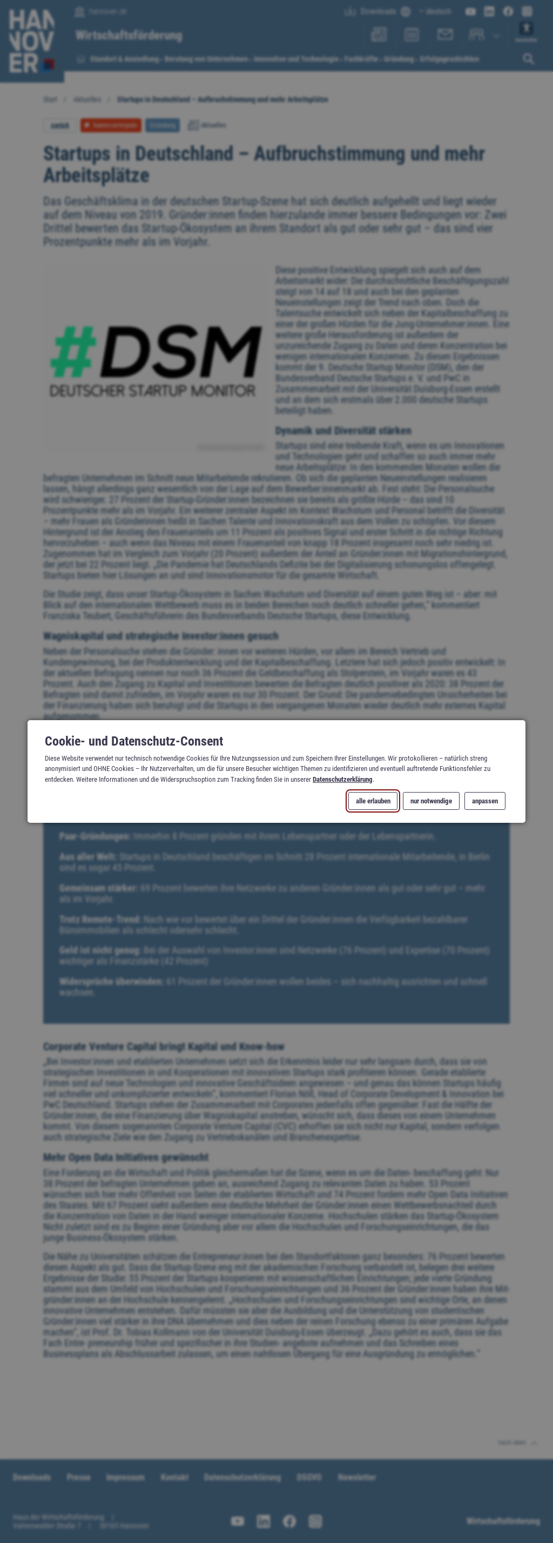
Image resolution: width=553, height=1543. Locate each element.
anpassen (485, 801)
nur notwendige (431, 801)
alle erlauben (373, 801)
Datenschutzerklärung (343, 779)
